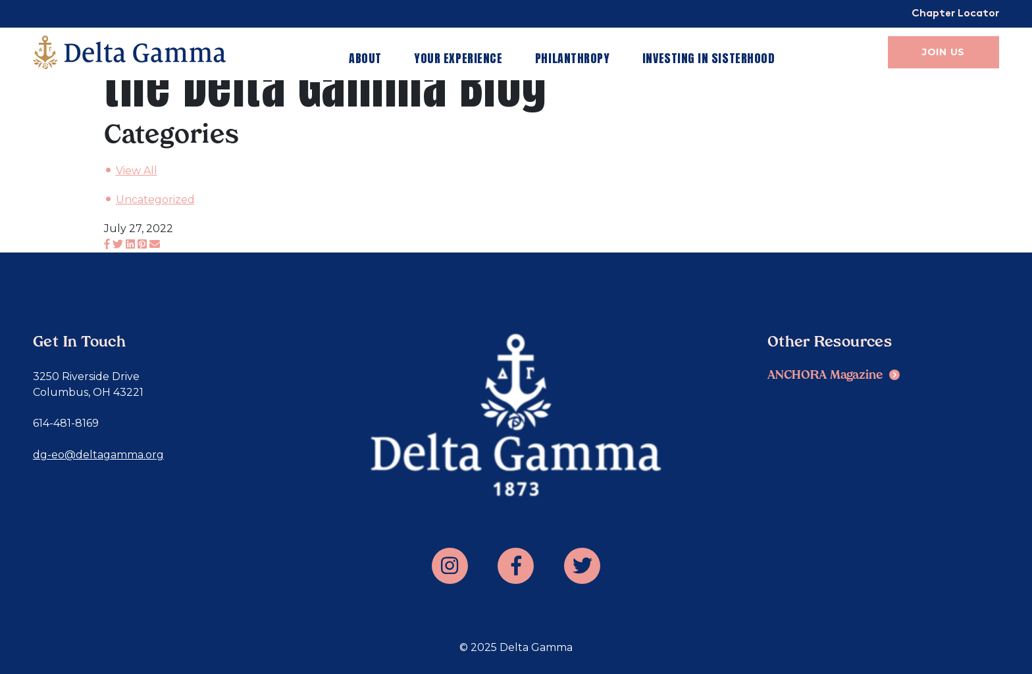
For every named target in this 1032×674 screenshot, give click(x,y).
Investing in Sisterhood (708, 58)
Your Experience (458, 58)
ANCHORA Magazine (825, 376)
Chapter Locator (955, 14)
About (365, 58)
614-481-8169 (66, 423)
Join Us (943, 52)
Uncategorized (155, 199)
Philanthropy (572, 58)
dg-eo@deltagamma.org (98, 454)
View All (136, 170)
